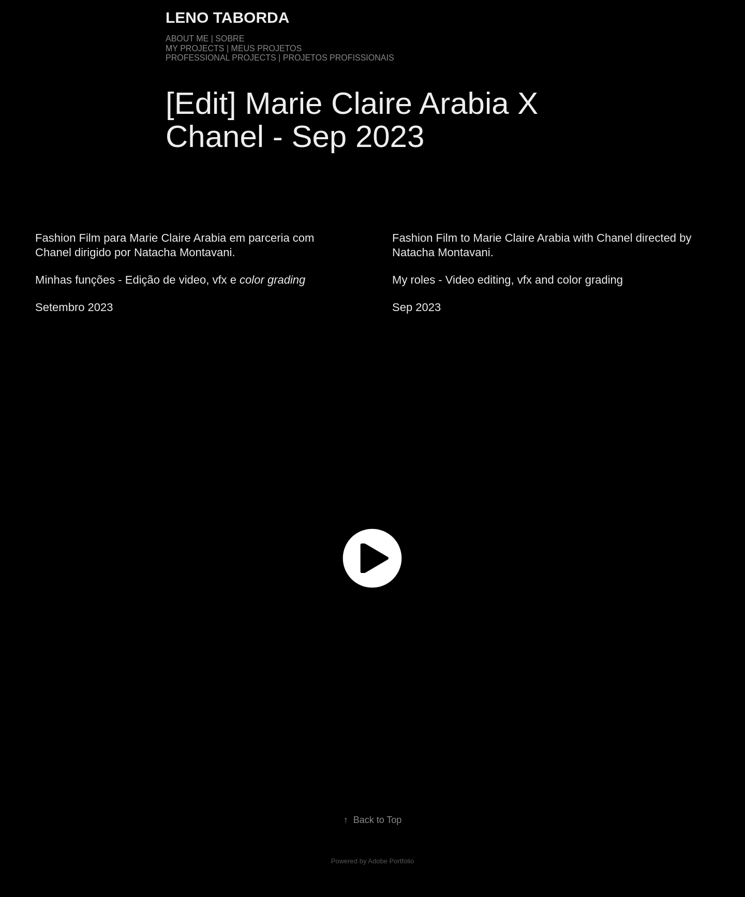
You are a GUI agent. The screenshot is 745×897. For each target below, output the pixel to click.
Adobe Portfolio (391, 861)
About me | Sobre (205, 38)
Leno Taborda (227, 17)
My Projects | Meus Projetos (234, 48)
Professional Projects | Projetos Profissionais (280, 57)
